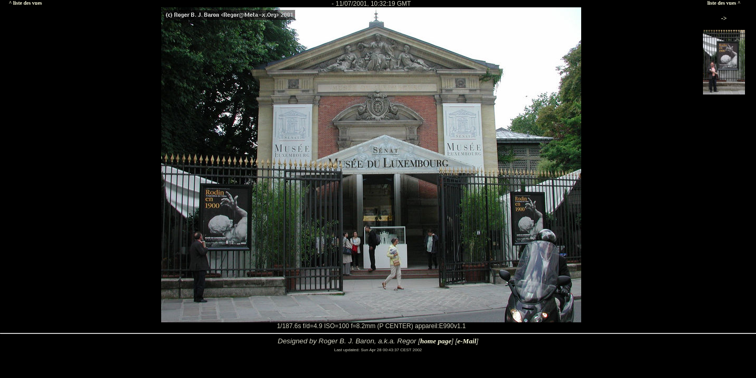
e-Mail (466, 341)
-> (724, 18)
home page (436, 341)
